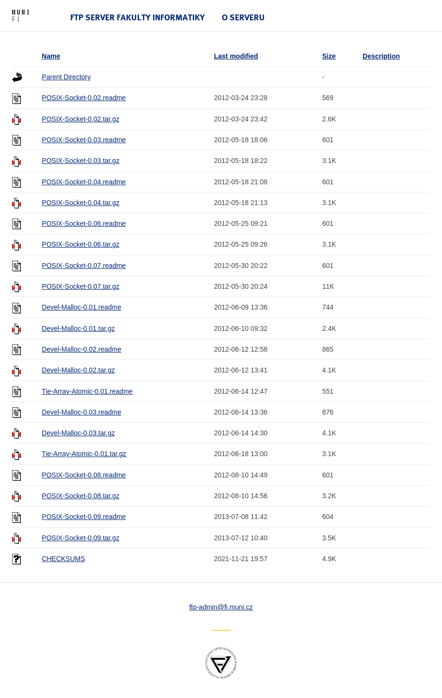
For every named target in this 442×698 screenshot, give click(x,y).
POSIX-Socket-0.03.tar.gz (80, 160)
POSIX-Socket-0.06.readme (84, 223)
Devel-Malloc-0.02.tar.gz (78, 370)
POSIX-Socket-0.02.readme (84, 98)
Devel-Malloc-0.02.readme (81, 349)
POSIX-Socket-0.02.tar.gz (80, 119)
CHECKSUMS (63, 559)
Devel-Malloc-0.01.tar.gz (78, 328)
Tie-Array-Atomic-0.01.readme (87, 391)
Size (328, 56)
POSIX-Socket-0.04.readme (84, 182)
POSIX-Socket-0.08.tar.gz (80, 496)
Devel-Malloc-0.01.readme (81, 307)
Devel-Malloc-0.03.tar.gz (78, 433)
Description (381, 56)
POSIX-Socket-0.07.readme (84, 265)
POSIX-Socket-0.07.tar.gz (80, 286)
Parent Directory (66, 77)
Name (51, 56)
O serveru (243, 17)
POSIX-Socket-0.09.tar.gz (80, 538)
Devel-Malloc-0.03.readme (81, 412)
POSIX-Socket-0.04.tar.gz (80, 203)
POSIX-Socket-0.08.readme (84, 475)
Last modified (236, 56)
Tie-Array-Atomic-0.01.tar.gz (84, 454)
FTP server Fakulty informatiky (137, 17)
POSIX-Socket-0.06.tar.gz (80, 244)
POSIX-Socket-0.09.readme (84, 516)
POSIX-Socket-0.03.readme (84, 140)
